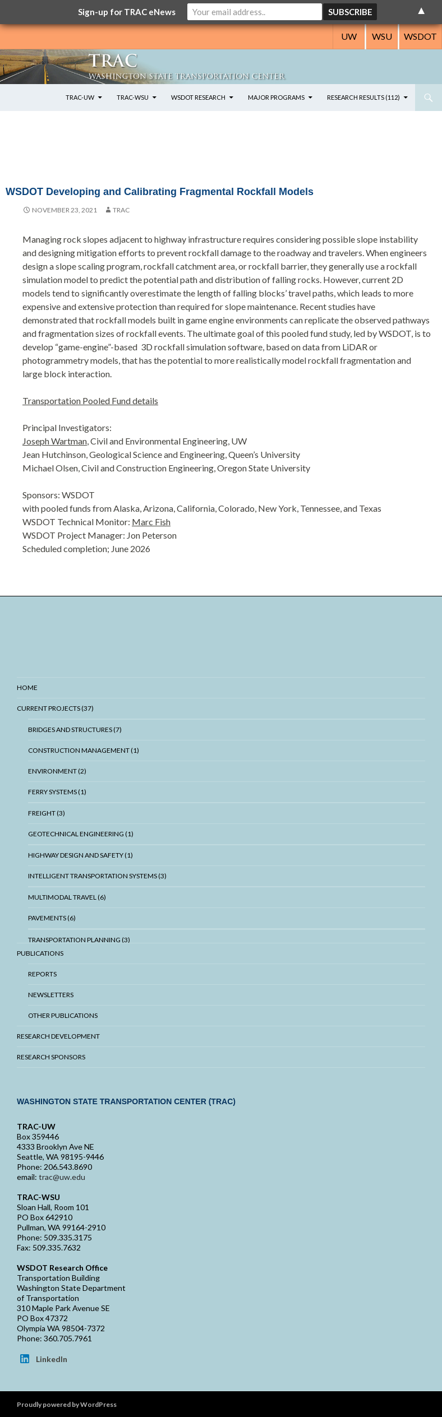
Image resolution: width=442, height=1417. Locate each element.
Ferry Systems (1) (57, 792)
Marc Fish (151, 521)
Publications (40, 953)
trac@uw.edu (62, 1177)
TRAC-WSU (133, 97)
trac (121, 210)
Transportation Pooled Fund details (90, 400)
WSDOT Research (198, 97)
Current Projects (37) (55, 708)
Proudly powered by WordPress (67, 1404)
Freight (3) (46, 813)
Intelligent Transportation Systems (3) (97, 876)
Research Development (58, 1036)
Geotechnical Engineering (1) (80, 834)
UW (349, 36)
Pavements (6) (52, 918)
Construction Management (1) (83, 750)
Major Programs (276, 97)
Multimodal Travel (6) (67, 897)
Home (27, 687)
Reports (42, 974)
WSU (382, 36)
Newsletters (50, 994)
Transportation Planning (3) (79, 940)
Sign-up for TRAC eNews (127, 12)
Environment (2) (57, 771)
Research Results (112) (363, 97)
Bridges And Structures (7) (75, 729)
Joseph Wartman (54, 441)
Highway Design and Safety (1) (80, 855)
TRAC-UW (80, 97)
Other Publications (63, 1015)
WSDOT (420, 36)
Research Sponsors (51, 1057)
